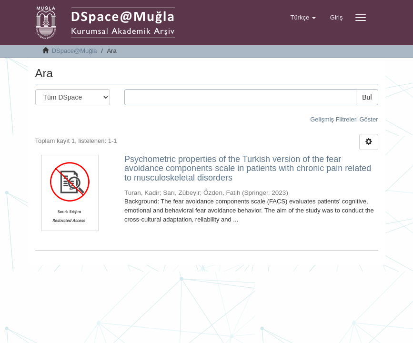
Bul (367, 97)
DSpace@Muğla (74, 50)
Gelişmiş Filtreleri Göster (344, 119)
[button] (302, 18)
